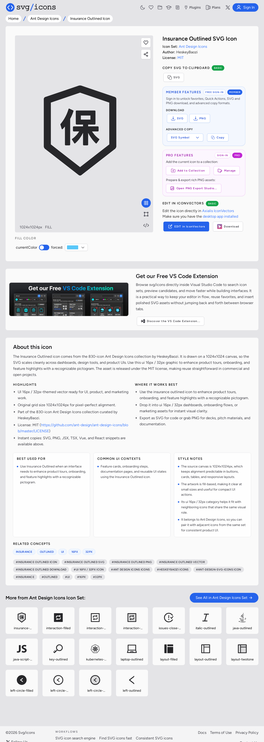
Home (13, 18)
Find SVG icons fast (115, 738)
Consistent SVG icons (154, 738)
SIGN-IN (222, 155)
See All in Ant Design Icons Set (224, 597)
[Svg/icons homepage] (31, 7)
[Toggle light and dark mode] (142, 7)
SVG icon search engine (75, 738)
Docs (202, 732)
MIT (180, 57)
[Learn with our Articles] (169, 7)
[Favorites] (151, 7)
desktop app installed (220, 216)
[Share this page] (146, 54)
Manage (227, 170)
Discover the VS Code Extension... (171, 321)
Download (228, 226)
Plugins (192, 7)
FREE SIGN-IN (214, 92)
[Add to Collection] (188, 170)
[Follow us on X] (228, 7)
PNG (199, 118)
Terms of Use (221, 732)
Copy (218, 137)
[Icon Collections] (160, 7)
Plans (212, 7)
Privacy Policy (247, 732)
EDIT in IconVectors (186, 226)
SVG (173, 77)
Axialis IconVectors (218, 211)
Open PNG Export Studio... (193, 188)
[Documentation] (177, 7)
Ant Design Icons (44, 18)
